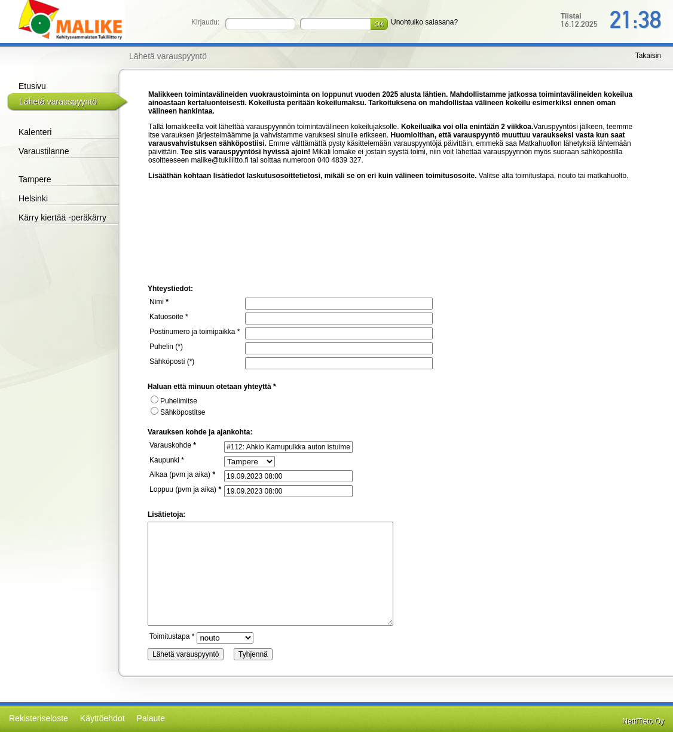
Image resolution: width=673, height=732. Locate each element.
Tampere (35, 179)
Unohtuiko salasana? (424, 22)
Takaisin (648, 55)
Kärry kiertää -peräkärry (62, 217)
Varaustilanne (44, 151)
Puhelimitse (174, 401)
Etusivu (32, 86)
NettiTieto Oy (643, 721)
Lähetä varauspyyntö (58, 101)
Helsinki (33, 198)
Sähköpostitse (178, 412)
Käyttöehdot (102, 718)
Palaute (151, 718)
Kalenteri (35, 132)
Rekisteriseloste (38, 718)
